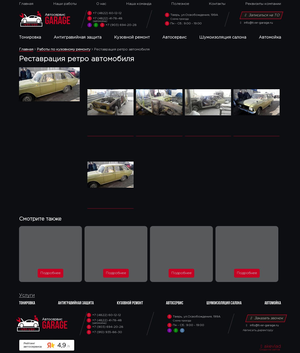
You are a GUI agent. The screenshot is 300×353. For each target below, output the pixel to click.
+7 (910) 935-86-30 (104, 332)
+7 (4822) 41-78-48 (112, 19)
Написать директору (258, 330)
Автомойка (270, 37)
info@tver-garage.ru (255, 23)
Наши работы (65, 3)
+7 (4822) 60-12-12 (104, 13)
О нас (101, 3)
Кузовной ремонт (132, 37)
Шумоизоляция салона (222, 37)
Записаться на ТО (261, 15)
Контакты (217, 3)
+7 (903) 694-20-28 (118, 25)
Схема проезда (179, 19)
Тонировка (30, 37)
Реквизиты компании (263, 3)
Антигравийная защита (77, 37)
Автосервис (174, 37)
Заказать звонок (266, 318)
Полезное (180, 3)
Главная (26, 3)
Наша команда (138, 3)
